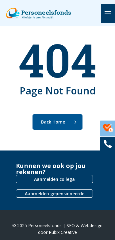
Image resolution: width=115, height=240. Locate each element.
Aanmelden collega (54, 179)
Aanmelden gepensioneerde (54, 193)
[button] (108, 13)
